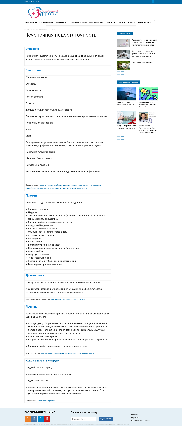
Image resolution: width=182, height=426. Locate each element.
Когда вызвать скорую (42, 360)
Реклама (134, 415)
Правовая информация (140, 421)
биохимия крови (58, 299)
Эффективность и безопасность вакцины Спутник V (147, 104)
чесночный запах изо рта (78, 188)
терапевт (51, 401)
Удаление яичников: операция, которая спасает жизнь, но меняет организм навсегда (144, 42)
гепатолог (42, 401)
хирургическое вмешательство (54, 353)
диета (91, 353)
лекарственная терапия (78, 353)
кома (64, 188)
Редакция (135, 418)
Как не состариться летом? (143, 63)
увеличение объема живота (49, 188)
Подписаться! (105, 419)
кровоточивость (70, 185)
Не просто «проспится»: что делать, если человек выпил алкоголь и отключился (143, 53)
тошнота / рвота (46, 185)
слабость (58, 185)
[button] (155, 21)
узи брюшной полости (75, 299)
